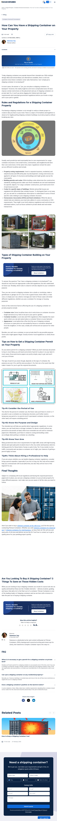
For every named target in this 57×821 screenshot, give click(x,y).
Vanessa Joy (11, 41)
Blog (4, 15)
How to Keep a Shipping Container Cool (15, 736)
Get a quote (44, 818)
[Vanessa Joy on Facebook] (2, 639)
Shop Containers (39, 273)
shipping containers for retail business (18, 530)
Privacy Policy (37, 810)
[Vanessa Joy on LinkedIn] (4, 639)
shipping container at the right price (28, 526)
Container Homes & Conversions (11, 19)
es (50, 2)
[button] (28, 60)
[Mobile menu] (54, 2)
